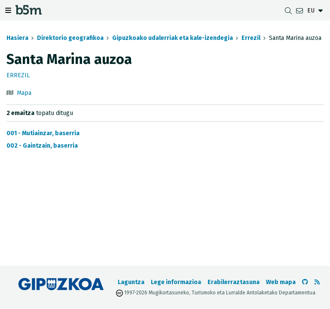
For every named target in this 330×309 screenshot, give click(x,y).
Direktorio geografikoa (70, 38)
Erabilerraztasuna (234, 282)
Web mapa (281, 282)
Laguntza (131, 282)
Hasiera (17, 38)
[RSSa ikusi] (317, 282)
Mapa (24, 93)
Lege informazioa (176, 282)
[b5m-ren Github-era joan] (305, 282)
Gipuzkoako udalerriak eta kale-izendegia (172, 38)
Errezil (250, 38)
